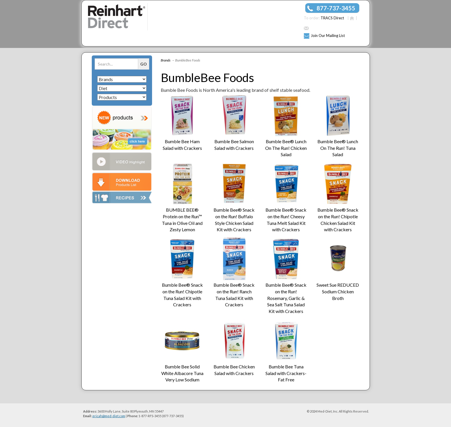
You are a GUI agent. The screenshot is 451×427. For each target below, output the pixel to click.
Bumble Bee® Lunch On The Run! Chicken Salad (286, 148)
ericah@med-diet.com (108, 416)
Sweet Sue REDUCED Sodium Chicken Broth (338, 291)
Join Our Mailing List (328, 35)
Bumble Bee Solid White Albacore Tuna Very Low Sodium (182, 373)
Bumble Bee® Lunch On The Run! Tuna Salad (337, 148)
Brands (166, 60)
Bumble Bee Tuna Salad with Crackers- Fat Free (285, 373)
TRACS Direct (332, 18)
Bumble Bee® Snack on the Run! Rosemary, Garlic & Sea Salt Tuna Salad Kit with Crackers (285, 298)
